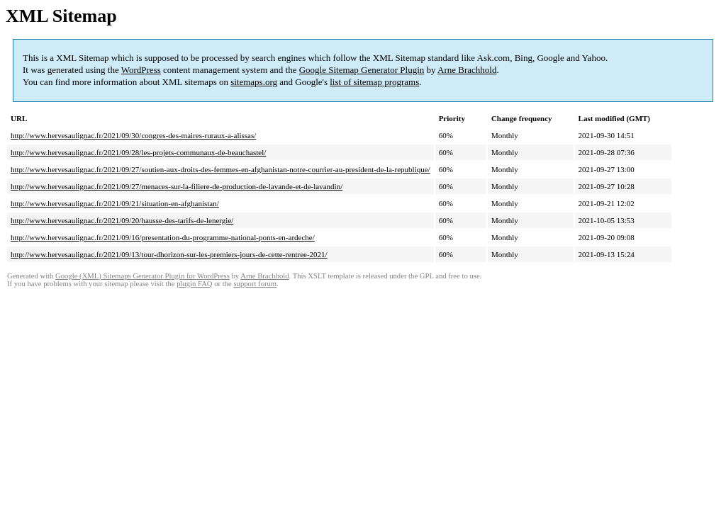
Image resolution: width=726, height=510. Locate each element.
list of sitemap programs (374, 81)
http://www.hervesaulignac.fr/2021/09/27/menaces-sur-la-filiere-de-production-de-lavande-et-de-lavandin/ (176, 186)
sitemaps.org (253, 81)
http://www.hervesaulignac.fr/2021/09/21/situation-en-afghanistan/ (115, 203)
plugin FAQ (194, 284)
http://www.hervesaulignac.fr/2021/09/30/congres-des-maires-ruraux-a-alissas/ (133, 135)
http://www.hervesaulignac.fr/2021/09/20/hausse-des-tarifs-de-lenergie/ (122, 220)
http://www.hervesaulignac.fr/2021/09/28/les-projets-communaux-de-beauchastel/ (138, 152)
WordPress (141, 69)
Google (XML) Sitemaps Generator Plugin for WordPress (142, 276)
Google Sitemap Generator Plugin (362, 69)
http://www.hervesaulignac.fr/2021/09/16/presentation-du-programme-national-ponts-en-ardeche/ (163, 237)
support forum (255, 284)
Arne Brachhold (466, 69)
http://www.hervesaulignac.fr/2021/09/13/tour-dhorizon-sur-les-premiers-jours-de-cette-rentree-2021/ (169, 254)
